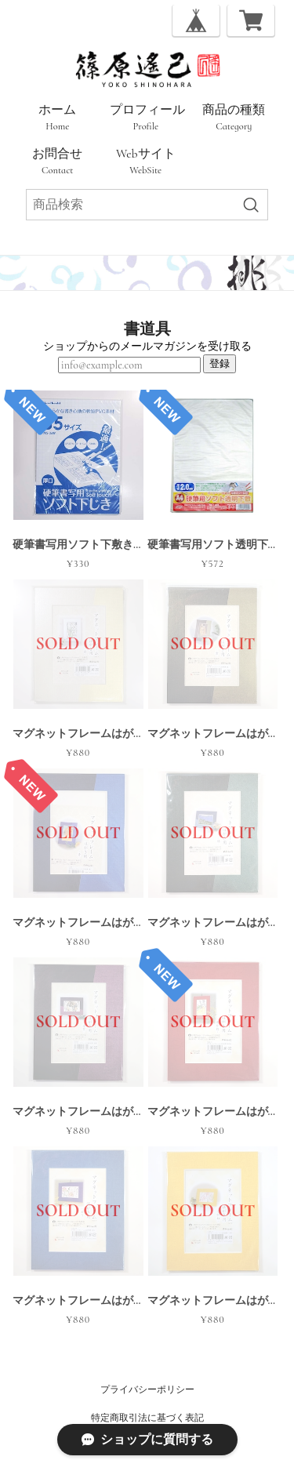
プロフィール (147, 118)
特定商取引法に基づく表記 (147, 1417)
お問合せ (57, 161)
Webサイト (146, 161)
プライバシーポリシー (147, 1389)
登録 (219, 363)
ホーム (57, 118)
